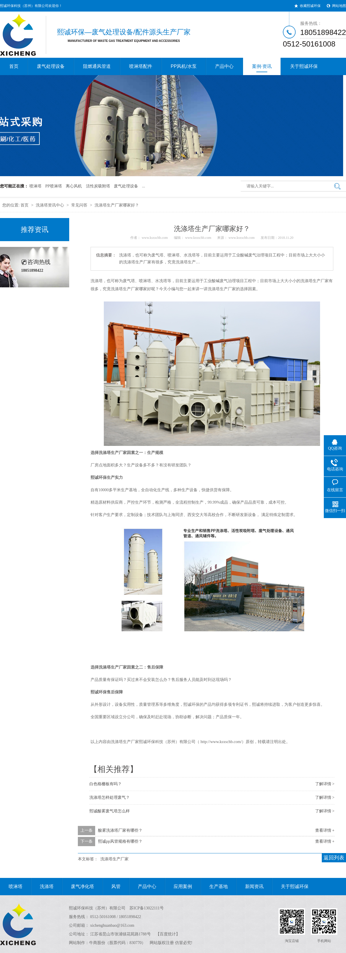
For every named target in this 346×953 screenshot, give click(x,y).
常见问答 (79, 205)
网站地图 (339, 6)
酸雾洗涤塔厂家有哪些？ (120, 830)
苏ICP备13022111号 (146, 908)
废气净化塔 (78, 886)
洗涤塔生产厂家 (125, 289)
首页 (13, 66)
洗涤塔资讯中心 (50, 205)
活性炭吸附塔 (98, 186)
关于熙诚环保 (304, 66)
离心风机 (74, 186)
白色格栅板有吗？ (105, 784)
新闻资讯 (250, 886)
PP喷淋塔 (53, 186)
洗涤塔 (42, 886)
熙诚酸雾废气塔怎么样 (109, 811)
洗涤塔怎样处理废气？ (109, 797)
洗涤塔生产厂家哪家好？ (117, 205)
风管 (112, 886)
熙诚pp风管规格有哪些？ (120, 841)
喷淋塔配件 (140, 66)
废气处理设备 (51, 66)
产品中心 (224, 66)
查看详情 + (324, 830)
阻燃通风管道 (97, 66)
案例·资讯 (262, 68)
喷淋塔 (35, 186)
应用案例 (178, 886)
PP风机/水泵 (184, 66)
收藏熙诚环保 (310, 6)
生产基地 (214, 886)
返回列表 (334, 858)
